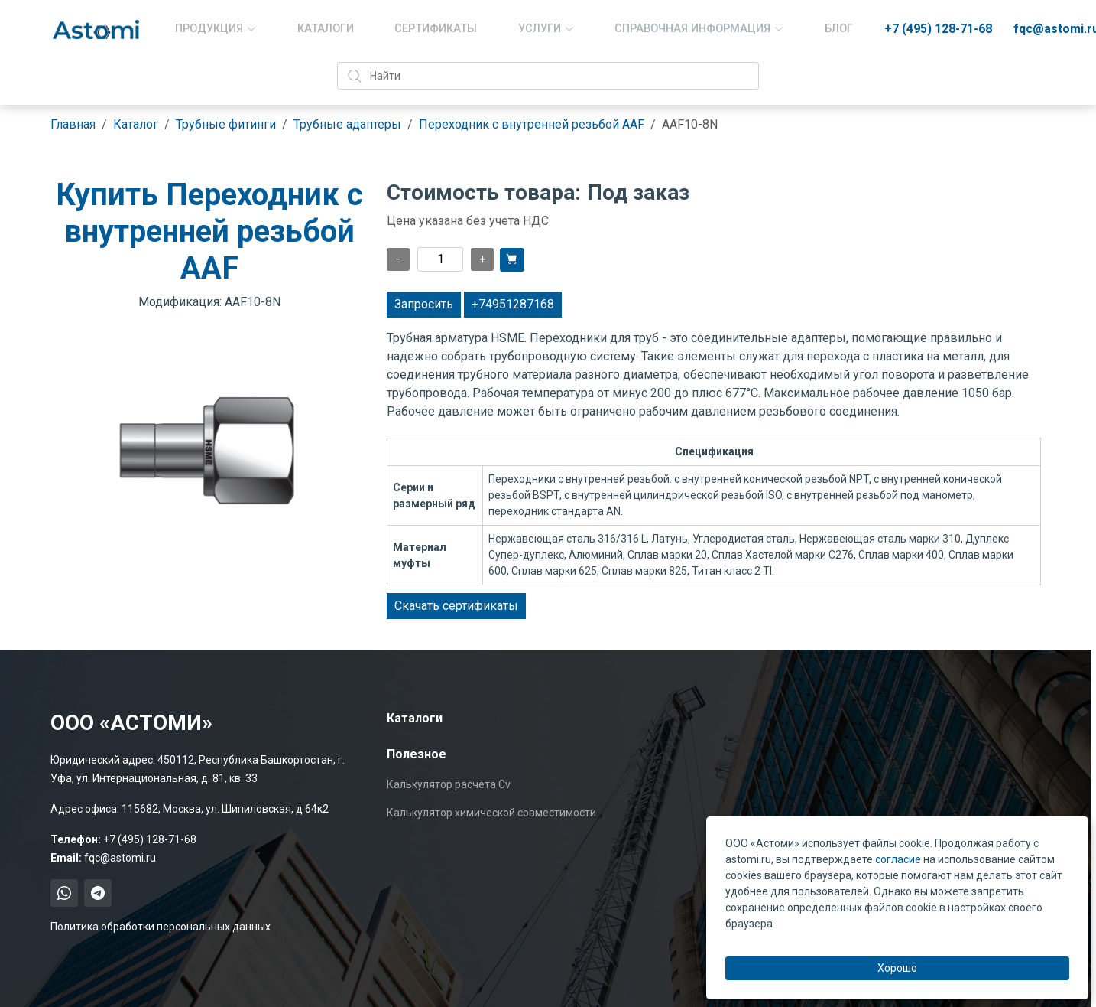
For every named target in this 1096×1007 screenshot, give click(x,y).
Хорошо (897, 968)
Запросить (423, 304)
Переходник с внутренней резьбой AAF (531, 124)
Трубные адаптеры (347, 124)
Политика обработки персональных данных (160, 927)
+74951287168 (513, 304)
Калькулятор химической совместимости (491, 812)
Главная (73, 124)
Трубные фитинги (226, 124)
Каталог (135, 124)
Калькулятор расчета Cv (449, 784)
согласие (898, 859)
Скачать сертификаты (456, 605)
